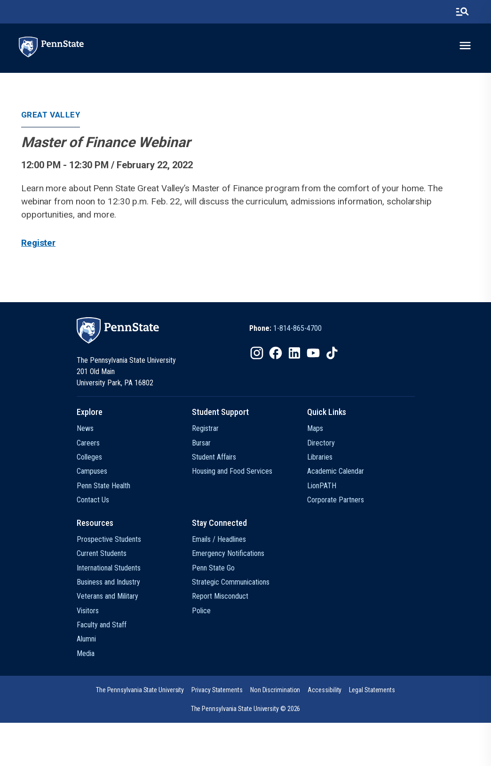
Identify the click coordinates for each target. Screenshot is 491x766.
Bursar (201, 442)
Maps (315, 428)
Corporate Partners (335, 499)
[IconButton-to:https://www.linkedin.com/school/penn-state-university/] (294, 352)
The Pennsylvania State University (140, 690)
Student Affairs (214, 457)
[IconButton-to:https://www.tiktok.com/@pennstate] (332, 352)
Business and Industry (108, 582)
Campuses (92, 471)
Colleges (89, 457)
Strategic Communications (230, 582)
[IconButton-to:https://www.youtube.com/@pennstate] (313, 352)
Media (86, 653)
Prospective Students (109, 539)
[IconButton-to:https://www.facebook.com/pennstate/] (275, 352)
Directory (321, 442)
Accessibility (324, 690)
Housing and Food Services (232, 471)
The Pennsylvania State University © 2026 (246, 708)
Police (201, 610)
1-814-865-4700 (297, 328)
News (85, 428)
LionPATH (321, 485)
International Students (109, 567)
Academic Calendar (335, 471)
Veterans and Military (107, 596)
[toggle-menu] (465, 46)
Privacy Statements (217, 690)
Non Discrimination (275, 690)
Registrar (205, 428)
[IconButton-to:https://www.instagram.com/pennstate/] (256, 352)
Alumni (86, 638)
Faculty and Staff (102, 624)
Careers (88, 442)
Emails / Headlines (219, 539)
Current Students (102, 553)
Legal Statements (372, 690)
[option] (285, 328)
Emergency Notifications (228, 553)
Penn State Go (213, 567)
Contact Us (93, 499)
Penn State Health (103, 485)
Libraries (320, 457)
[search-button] (462, 12)
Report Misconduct (220, 596)
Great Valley (50, 114)
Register (38, 242)
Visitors (88, 610)
